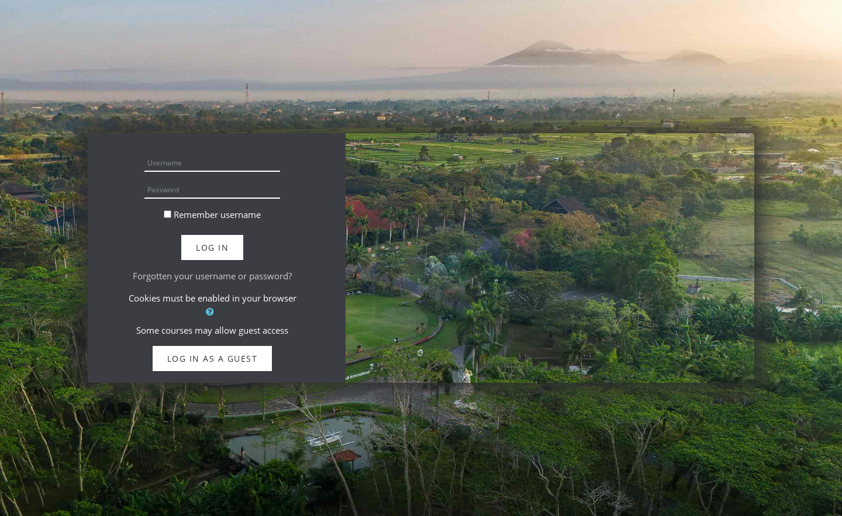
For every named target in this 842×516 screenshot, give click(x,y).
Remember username (217, 214)
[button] (212, 311)
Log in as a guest (212, 358)
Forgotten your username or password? (212, 276)
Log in (212, 247)
